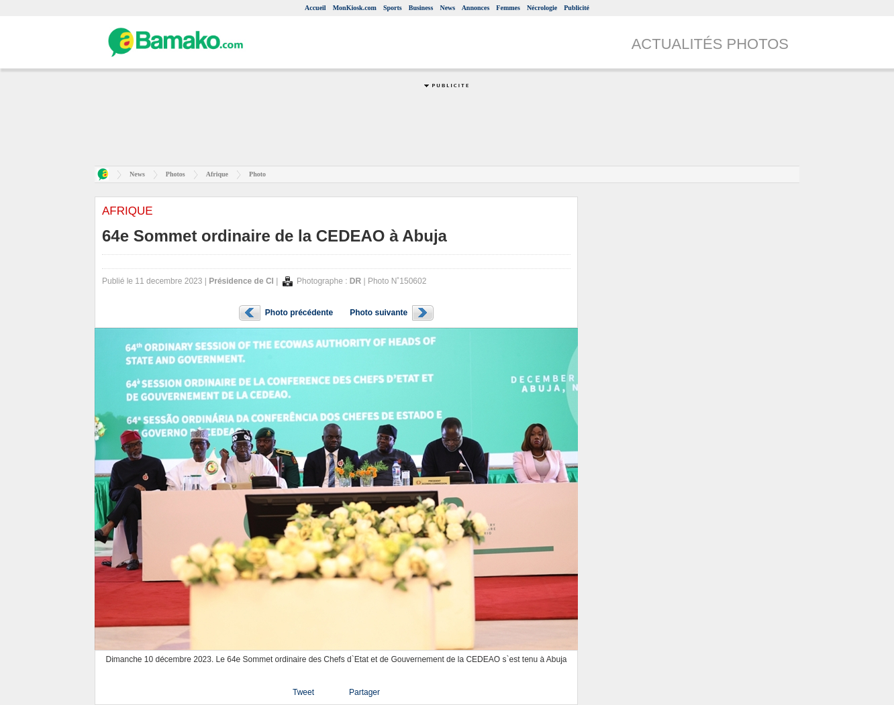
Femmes (508, 7)
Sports (392, 7)
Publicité (576, 7)
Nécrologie (542, 7)
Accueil (315, 7)
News (447, 7)
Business (421, 7)
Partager (364, 692)
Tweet (303, 692)
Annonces (476, 7)
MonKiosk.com (355, 7)
